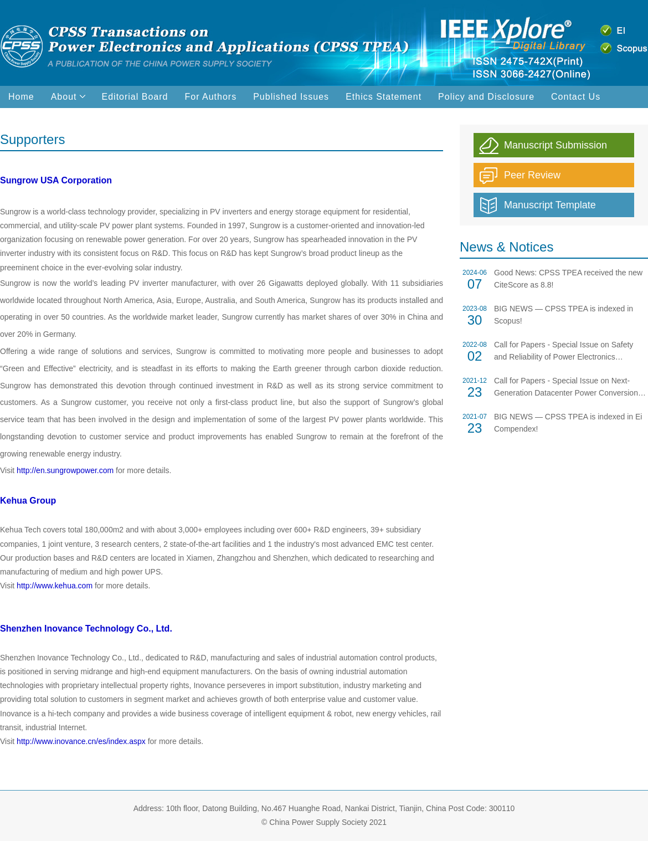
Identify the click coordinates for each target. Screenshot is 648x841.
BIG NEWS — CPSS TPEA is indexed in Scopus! (563, 314)
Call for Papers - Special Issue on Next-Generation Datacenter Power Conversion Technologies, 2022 (566, 387)
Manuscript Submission (555, 145)
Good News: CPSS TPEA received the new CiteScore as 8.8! (568, 278)
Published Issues (291, 96)
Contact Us (575, 96)
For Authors (210, 96)
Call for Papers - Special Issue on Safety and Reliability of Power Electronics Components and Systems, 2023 (563, 351)
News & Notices (506, 246)
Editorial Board (135, 96)
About (68, 96)
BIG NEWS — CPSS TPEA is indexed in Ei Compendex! (568, 422)
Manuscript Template (550, 205)
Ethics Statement (383, 96)
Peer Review (532, 175)
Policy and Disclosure (486, 96)
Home (21, 96)
